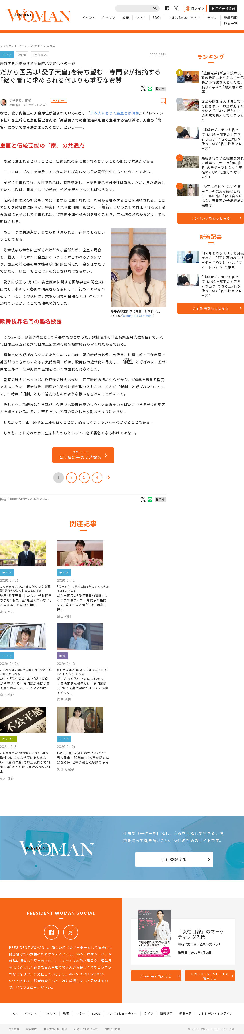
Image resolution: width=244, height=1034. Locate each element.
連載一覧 (230, 23)
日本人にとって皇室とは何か (114, 113)
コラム (51, 45)
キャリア (109, 17)
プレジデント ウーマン (15, 45)
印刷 (162, 89)
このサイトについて (86, 1029)
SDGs (157, 17)
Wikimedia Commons (138, 315)
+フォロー (59, 100)
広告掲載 (31, 1029)
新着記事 (230, 17)
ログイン (195, 8)
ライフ (212, 17)
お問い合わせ (112, 1029)
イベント (88, 17)
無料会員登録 (223, 8)
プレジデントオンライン (216, 1013)
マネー (141, 17)
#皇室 (22, 55)
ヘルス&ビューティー (184, 17)
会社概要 (14, 1029)
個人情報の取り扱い (55, 1029)
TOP (14, 1013)
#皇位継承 (40, 55)
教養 (125, 17)
